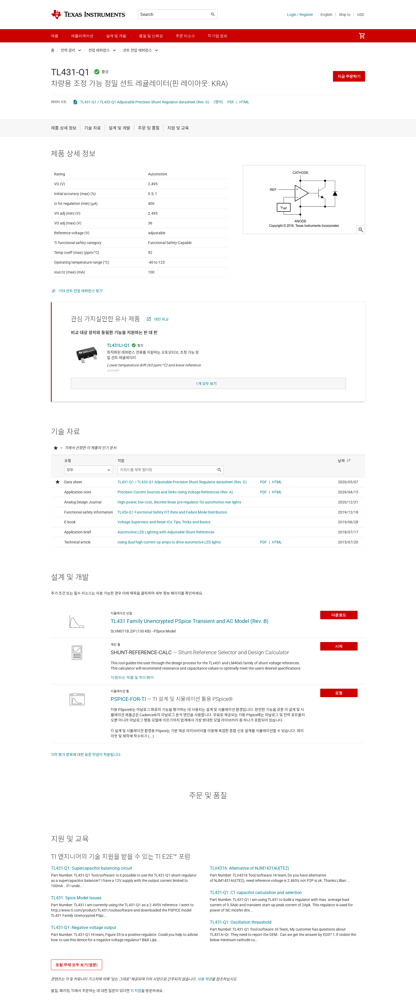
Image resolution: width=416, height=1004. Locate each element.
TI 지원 (136, 1001)
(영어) (218, 102)
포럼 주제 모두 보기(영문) (76, 975)
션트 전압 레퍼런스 (137, 50)
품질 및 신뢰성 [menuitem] (151, 36)
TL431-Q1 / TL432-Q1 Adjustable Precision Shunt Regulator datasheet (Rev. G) (144, 102)
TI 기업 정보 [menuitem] (217, 36)
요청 (339, 703)
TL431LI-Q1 (118, 358)
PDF (230, 102)
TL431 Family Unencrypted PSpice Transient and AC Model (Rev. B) (189, 632)
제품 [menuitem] (54, 36)
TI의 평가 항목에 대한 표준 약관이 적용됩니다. (86, 765)
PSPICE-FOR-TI (128, 709)
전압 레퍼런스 (99, 50)
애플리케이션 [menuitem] (82, 36)
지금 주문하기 (349, 76)
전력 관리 (68, 50)
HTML (244, 102)
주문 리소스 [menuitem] (185, 36)
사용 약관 (204, 990)
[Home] (88, 14)
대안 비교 (161, 332)
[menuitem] (361, 35)
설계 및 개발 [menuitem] (116, 36)
